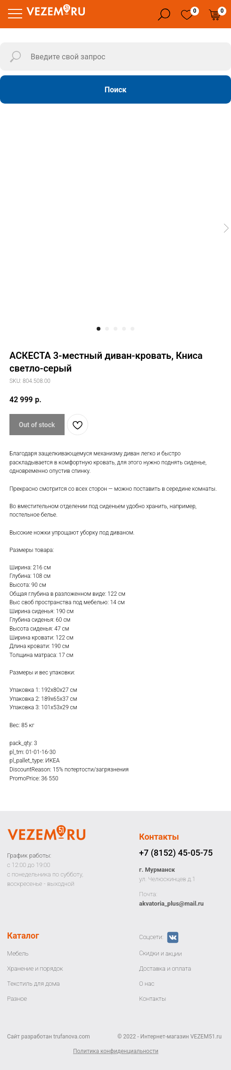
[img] (187, 15)
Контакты (159, 837)
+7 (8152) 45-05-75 (176, 853)
